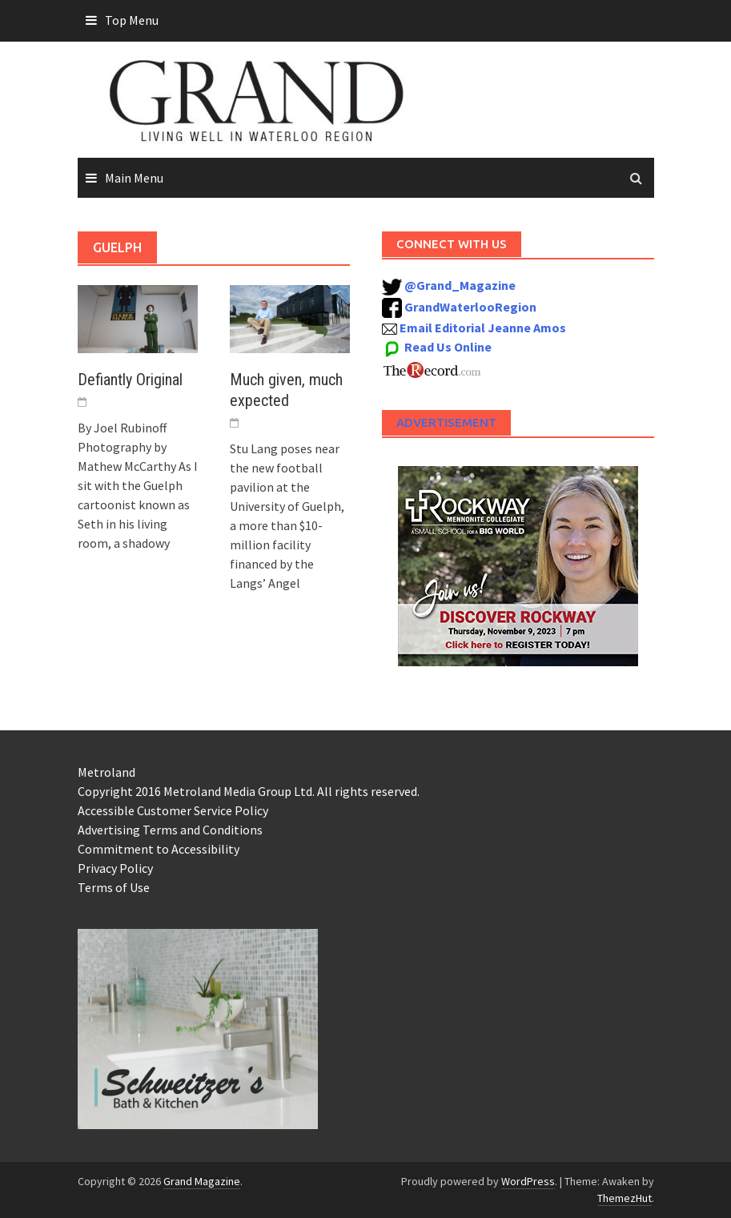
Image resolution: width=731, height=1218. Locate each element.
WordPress (528, 1181)
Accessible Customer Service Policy (173, 810)
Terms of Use (114, 887)
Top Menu (132, 20)
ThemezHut (624, 1198)
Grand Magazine (201, 1181)
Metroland (106, 772)
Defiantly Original (130, 379)
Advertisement (446, 422)
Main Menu (134, 178)
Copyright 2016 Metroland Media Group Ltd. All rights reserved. (249, 791)
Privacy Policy (115, 868)
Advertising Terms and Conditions (170, 830)
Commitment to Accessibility (158, 849)
